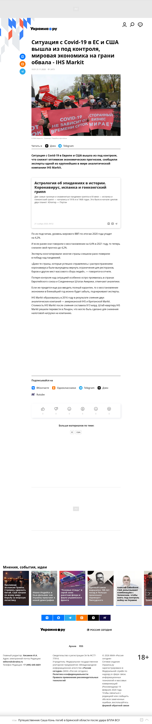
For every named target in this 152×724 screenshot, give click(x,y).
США (78, 432)
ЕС (72, 432)
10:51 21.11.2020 (38, 69)
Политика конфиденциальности (70, 674)
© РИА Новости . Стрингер (41, 138)
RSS (81, 646)
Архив (72, 646)
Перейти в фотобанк (59, 138)
